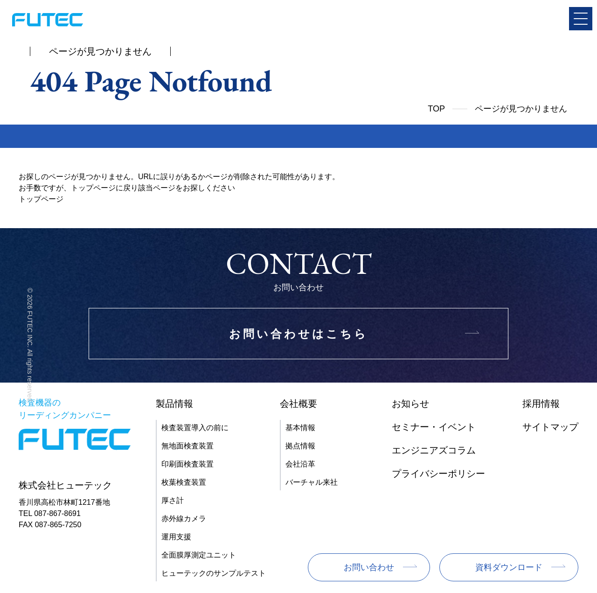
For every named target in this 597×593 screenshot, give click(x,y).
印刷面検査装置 (187, 464)
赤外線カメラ (183, 519)
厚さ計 (172, 500)
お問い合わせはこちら (298, 334)
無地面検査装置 (187, 446)
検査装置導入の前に (195, 428)
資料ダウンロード (508, 567)
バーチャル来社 (311, 482)
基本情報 (300, 428)
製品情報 (174, 403)
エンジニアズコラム (434, 450)
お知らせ (410, 403)
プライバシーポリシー (438, 473)
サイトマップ (550, 427)
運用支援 (176, 537)
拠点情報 (300, 446)
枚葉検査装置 (183, 482)
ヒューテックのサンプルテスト (213, 573)
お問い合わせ (369, 567)
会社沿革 (300, 464)
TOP (436, 108)
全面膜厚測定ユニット (198, 555)
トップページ (41, 199)
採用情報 (541, 403)
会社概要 (298, 403)
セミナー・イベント (434, 427)
